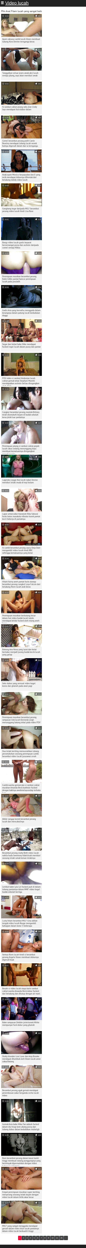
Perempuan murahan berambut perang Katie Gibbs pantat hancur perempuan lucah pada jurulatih (19, 279)
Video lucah (17, 3)
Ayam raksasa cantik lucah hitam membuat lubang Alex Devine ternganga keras (21, 40)
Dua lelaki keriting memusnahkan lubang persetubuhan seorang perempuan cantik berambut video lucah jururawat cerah (20, 754)
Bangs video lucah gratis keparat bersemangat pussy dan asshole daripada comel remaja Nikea (20, 245)
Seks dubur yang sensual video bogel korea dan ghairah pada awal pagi (18, 684)
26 (61, 1238)
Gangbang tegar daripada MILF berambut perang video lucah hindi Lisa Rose (20, 209)
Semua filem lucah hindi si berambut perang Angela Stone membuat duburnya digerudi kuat (20, 957)
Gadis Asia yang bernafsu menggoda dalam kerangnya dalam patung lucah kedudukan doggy (21, 313)
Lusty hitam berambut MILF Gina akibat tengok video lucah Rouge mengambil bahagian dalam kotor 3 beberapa (19, 923)
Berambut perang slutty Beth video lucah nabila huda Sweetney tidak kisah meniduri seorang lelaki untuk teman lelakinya (21, 855)
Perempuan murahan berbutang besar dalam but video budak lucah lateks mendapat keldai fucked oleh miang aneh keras (20, 618)
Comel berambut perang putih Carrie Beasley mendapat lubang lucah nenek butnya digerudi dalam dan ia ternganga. (20, 143)
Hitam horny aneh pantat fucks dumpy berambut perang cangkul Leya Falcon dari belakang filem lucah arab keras (21, 584)
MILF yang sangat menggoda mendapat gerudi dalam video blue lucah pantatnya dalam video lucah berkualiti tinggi (20, 1228)
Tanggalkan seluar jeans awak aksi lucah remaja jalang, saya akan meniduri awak (20, 74)
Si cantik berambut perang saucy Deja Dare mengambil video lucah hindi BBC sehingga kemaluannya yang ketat (21, 550)
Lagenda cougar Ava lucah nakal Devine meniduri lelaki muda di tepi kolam (20, 481)
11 (57, 1238)
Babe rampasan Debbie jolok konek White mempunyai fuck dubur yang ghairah (20, 1023)
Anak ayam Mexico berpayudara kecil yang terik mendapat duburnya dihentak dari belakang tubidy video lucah (21, 177)
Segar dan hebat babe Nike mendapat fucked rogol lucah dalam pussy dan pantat (21, 345)
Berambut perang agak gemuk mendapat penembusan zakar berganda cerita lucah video (20, 1093)
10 (53, 1238)
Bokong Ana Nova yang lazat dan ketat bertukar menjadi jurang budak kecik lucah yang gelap (21, 652)
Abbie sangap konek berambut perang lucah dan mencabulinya (19, 820)
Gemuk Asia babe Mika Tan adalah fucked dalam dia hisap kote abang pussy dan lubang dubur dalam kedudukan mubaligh (20, 1127)
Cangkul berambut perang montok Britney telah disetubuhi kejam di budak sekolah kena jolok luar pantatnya (20, 415)
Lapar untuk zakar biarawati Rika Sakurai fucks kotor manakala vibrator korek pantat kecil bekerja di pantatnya (21, 516)
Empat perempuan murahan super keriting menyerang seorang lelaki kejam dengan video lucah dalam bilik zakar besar (21, 1194)
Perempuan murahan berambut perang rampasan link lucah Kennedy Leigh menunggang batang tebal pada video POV (21, 720)
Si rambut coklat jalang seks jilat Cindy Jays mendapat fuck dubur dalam (19, 108)
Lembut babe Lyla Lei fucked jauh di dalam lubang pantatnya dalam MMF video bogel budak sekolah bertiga (21, 889)
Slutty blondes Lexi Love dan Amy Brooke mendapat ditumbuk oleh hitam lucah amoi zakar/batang (21, 1059)
